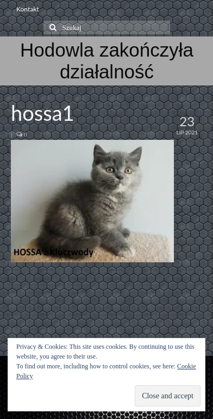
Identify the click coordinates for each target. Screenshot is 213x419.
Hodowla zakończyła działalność (106, 60)
